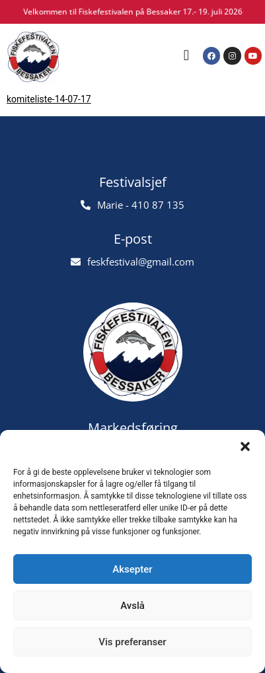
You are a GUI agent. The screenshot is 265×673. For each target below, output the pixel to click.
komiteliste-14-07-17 (49, 99)
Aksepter (132, 569)
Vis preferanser (132, 642)
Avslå (132, 606)
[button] (245, 446)
